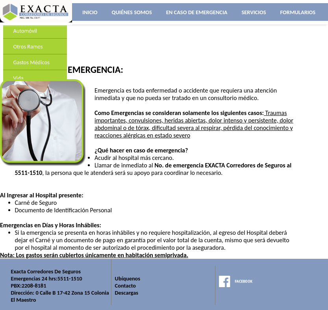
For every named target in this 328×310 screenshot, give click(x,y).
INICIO (89, 12)
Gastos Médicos (31, 62)
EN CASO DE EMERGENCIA (197, 12)
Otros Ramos (28, 46)
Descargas (126, 292)
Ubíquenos (128, 278)
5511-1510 (69, 278)
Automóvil (25, 30)
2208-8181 (34, 285)
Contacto (125, 285)
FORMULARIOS (298, 12)
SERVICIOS (253, 12)
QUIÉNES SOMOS (132, 12)
